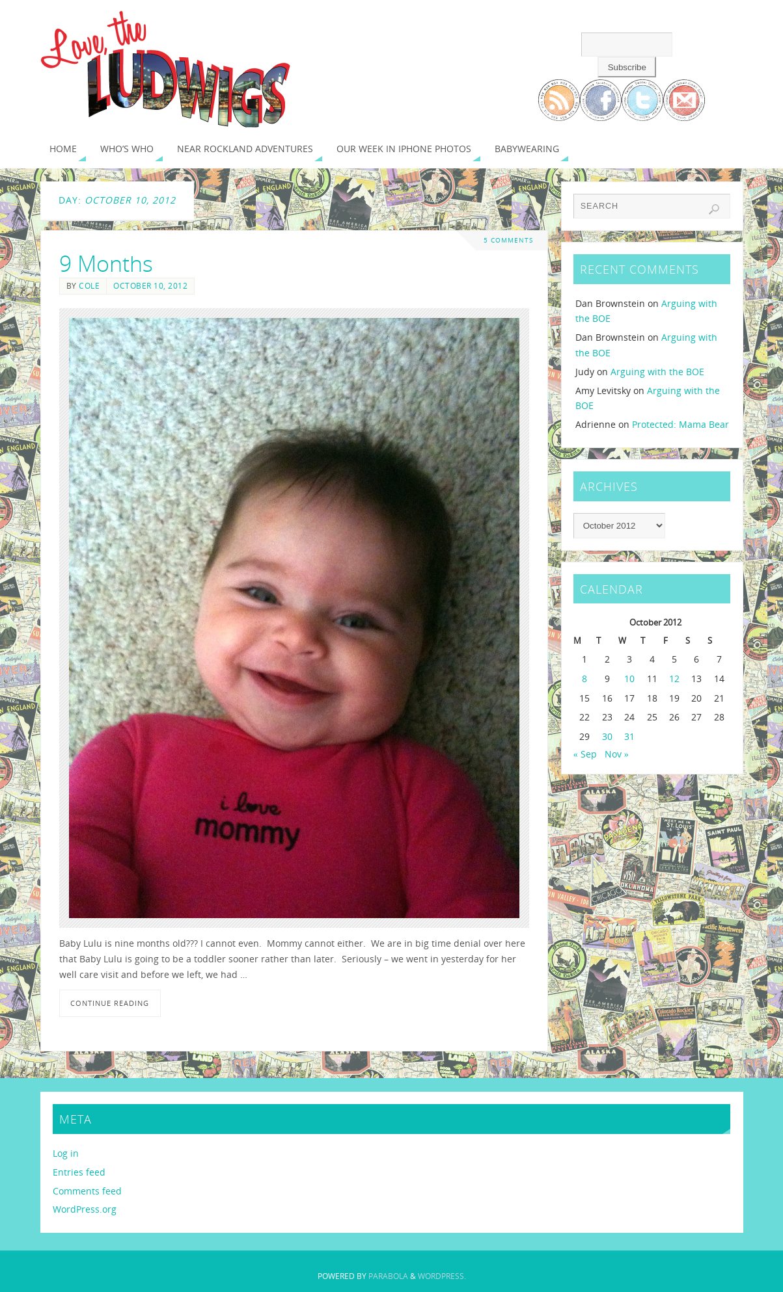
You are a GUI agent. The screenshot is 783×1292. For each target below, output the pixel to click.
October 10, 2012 (150, 285)
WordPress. (442, 1276)
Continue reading (109, 1003)
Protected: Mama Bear (680, 424)
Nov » (617, 754)
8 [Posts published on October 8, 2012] (584, 678)
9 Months (106, 263)
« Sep (585, 754)
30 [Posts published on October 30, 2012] (607, 736)
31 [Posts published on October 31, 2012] (629, 736)
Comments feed (87, 1191)
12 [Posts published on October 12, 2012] (674, 678)
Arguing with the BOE (657, 371)
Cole (89, 285)
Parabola (388, 1276)
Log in (66, 1153)
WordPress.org (85, 1209)
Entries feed (79, 1172)
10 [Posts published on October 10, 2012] (629, 678)
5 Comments (508, 240)
